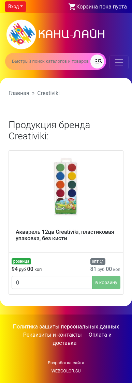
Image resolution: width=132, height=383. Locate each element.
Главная (19, 93)
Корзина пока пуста (101, 6)
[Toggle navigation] (119, 62)
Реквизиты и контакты (52, 335)
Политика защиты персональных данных (66, 326)
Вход (13, 6)
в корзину (106, 282)
